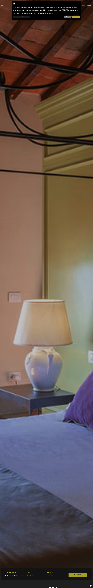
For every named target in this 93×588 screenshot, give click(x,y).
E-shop (89, 5)
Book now (77, 575)
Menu (2, 5)
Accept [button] (76, 16)
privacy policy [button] (50, 7)
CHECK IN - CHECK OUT (12, 572)
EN (8, 5)
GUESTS (28, 572)
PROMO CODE (50, 572)
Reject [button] (67, 16)
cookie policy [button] (65, 9)
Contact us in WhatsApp (90, 585)
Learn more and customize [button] (21, 16)
